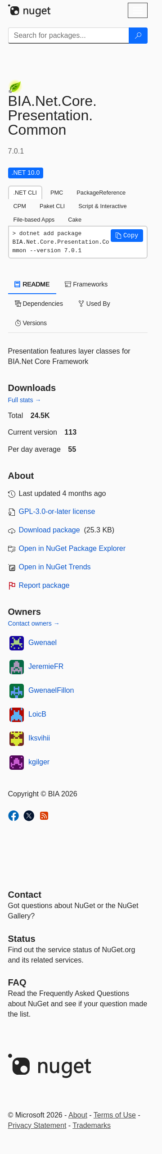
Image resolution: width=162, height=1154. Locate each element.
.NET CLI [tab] (25, 192)
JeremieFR (45, 666)
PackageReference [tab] (101, 192)
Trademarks (91, 1125)
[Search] (138, 35)
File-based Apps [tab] (34, 219)
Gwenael (42, 642)
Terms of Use (115, 1115)
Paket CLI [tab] (52, 206)
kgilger (39, 762)
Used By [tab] (94, 303)
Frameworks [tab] (86, 284)
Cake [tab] (74, 219)
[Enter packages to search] (68, 35)
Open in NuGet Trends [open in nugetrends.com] (55, 567)
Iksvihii (39, 738)
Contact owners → (34, 623)
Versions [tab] (31, 322)
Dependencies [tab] (39, 303)
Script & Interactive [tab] (102, 206)
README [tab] (32, 284)
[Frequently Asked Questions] (17, 982)
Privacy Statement (37, 1125)
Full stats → (24, 400)
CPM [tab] (20, 206)
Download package (49, 530)
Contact (24, 895)
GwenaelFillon (51, 690)
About (77, 1115)
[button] (127, 235)
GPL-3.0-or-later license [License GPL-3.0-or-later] (57, 511)
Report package (44, 585)
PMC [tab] (56, 192)
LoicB (37, 714)
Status (22, 939)
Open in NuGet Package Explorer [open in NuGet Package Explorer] (72, 548)
